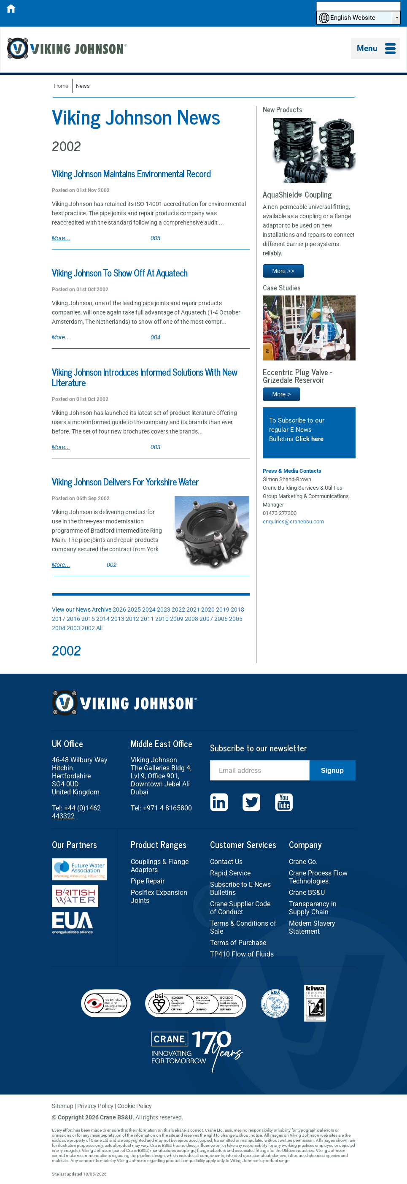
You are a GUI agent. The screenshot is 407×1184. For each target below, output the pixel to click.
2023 (163, 609)
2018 (237, 609)
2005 (236, 618)
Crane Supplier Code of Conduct (240, 908)
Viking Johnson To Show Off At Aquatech (119, 272)
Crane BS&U (307, 893)
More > (281, 394)
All (99, 628)
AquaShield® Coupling (297, 194)
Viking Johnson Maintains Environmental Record (131, 173)
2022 (178, 609)
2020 (208, 609)
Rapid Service (230, 873)
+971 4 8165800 (167, 808)
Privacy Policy (95, 1106)
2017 (58, 618)
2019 (222, 609)
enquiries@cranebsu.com (293, 521)
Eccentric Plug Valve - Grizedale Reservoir (297, 376)
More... (61, 238)
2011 (147, 618)
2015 (88, 618)
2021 (193, 609)
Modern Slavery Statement (312, 927)
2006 (221, 618)
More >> (283, 271)
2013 (117, 618)
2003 (73, 628)
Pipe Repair (147, 881)
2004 (58, 628)
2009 (176, 618)
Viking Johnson (68, 50)
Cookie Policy (134, 1106)
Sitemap (62, 1106)
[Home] (11, 11)
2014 (103, 618)
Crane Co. (303, 862)
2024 (149, 609)
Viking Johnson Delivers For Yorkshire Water (125, 481)
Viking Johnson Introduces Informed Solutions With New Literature (144, 377)
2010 (162, 618)
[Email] (260, 770)
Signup (332, 770)
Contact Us (226, 862)
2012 (132, 618)
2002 (88, 628)
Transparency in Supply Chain (313, 908)
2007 (206, 618)
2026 (119, 609)
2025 (134, 609)
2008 (191, 618)
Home (61, 86)
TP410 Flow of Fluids (242, 954)
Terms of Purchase (238, 943)
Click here (309, 439)
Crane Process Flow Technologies (318, 877)
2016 (73, 618)
